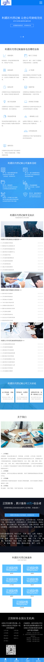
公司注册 (6, 630)
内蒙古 (39, 534)
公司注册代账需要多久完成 (8, 359)
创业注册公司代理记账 (7, 368)
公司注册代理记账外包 (7, 314)
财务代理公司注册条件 (7, 293)
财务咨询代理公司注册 (7, 320)
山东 (11, 538)
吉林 (10, 536)
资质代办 (6, 635)
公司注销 (16, 633)
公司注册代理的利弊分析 (8, 257)
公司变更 (6, 633)
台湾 (38, 543)
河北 (29, 534)
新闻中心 (16, 638)
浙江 (35, 536)
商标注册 (16, 635)
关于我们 (6, 640)
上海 (26, 536)
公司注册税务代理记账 (7, 243)
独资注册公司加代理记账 (8, 356)
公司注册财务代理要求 (7, 371)
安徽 (1, 538)
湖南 (29, 538)
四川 (15, 541)
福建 (6, 538)
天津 (24, 534)
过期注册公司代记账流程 (8, 350)
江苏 (30, 536)
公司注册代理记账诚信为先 (8, 249)
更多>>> (19, 239)
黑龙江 (16, 536)
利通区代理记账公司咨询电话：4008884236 (22, 515)
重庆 (10, 541)
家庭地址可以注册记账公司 (8, 246)
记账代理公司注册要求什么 (8, 252)
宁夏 (13, 543)
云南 (24, 541)
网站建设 (6, 638)
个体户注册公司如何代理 (8, 302)
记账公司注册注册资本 (7, 266)
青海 (8, 543)
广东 (34, 538)
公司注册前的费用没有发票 (8, 344)
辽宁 (6, 536)
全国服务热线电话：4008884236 (22, 26)
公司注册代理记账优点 (7, 296)
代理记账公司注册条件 (7, 299)
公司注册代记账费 (6, 311)
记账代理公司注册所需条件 (8, 362)
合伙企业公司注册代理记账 (8, 317)
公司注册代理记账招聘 (7, 260)
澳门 (33, 543)
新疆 (18, 543)
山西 (33, 534)
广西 (39, 538)
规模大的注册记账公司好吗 (8, 308)
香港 (28, 543)
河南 (20, 538)
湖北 (25, 538)
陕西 (38, 541)
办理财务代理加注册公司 (8, 305)
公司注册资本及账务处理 (8, 269)
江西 (40, 536)
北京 (19, 534)
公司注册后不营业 (6, 255)
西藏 (29, 541)
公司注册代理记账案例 (7, 347)
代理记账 (16, 630)
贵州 (19, 541)
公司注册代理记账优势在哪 (8, 353)
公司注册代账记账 (6, 263)
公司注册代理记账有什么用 (8, 365)
